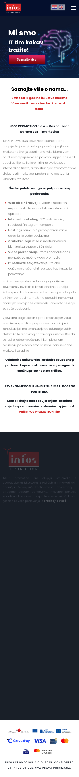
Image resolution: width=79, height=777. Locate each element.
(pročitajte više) (54, 502)
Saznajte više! (27, 59)
